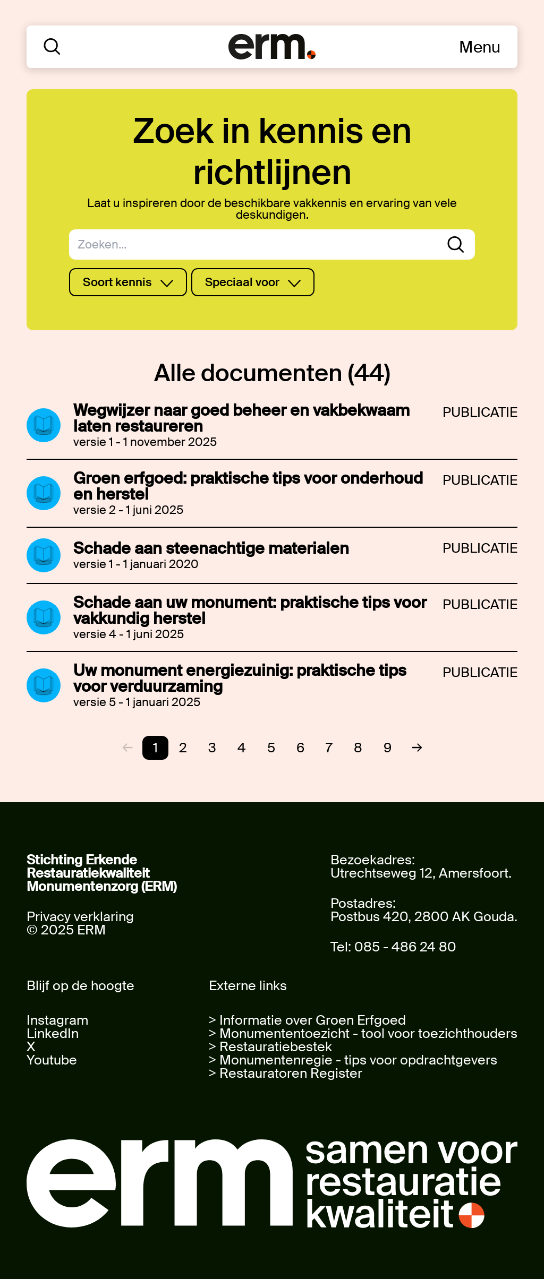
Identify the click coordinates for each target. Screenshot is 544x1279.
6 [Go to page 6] (300, 748)
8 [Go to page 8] (358, 748)
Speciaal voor (253, 282)
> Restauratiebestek (270, 1046)
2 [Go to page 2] (183, 748)
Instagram (57, 1020)
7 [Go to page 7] (329, 748)
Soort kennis (128, 282)
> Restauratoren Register (285, 1073)
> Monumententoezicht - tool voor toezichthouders (363, 1033)
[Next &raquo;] (412, 747)
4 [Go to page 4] (241, 748)
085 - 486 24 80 (405, 947)
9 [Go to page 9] (388, 748)
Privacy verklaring (80, 916)
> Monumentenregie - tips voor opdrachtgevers (353, 1060)
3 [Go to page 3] (212, 748)
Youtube (52, 1060)
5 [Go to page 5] (271, 748)
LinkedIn (53, 1033)
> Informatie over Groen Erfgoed (307, 1020)
